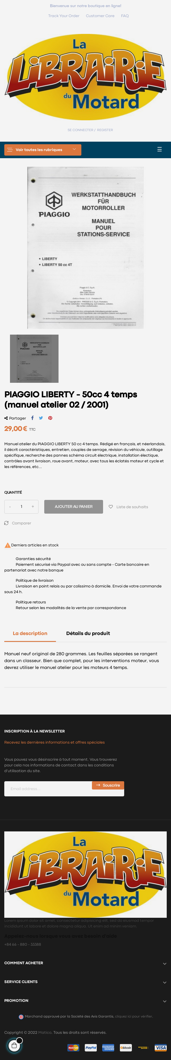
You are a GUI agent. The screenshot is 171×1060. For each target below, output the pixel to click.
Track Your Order (63, 16)
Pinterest (50, 418)
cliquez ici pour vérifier (133, 1016)
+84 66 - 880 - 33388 (22, 944)
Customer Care (100, 16)
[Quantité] (21, 507)
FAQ (125, 16)
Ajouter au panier (73, 506)
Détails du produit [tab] (88, 634)
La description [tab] (30, 634)
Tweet (41, 418)
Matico (44, 1032)
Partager (32, 418)
